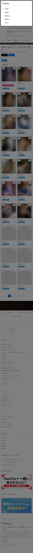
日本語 (7, 9)
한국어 (7, 23)
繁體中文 (7, 19)
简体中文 (7, 16)
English (7, 12)
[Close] (30, 3)
